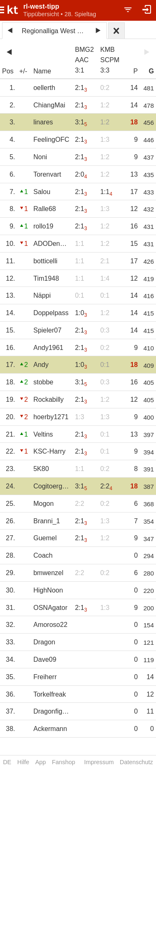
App (40, 762)
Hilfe (23, 762)
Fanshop (63, 762)
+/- (23, 71)
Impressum (99, 762)
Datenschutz (136, 762)
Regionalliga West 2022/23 (56, 30)
